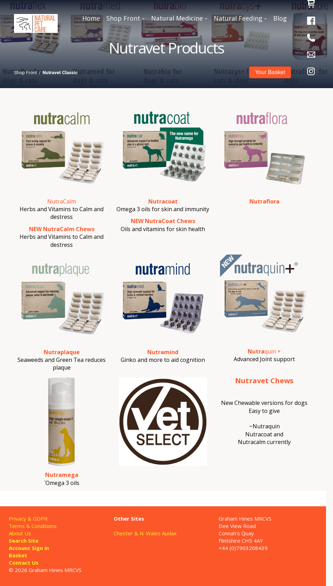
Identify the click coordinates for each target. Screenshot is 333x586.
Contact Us (23, 562)
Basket (18, 555)
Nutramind (162, 352)
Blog (280, 18)
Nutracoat (163, 201)
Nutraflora (264, 201)
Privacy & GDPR (28, 518)
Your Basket (270, 72)
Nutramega (61, 475)
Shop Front (123, 18)
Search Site (23, 540)
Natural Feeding (238, 18)
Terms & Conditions (33, 525)
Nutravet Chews (264, 380)
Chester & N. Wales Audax (145, 533)
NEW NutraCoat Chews (163, 221)
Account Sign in (29, 547)
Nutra (256, 351)
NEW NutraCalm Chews (61, 229)
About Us (20, 533)
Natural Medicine (177, 18)
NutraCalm (61, 201)
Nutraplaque (62, 352)
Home (91, 18)
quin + (272, 351)
